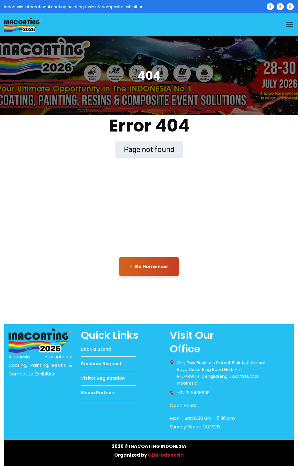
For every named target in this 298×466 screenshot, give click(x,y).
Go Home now (149, 266)
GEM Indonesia (166, 455)
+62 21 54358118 (193, 393)
